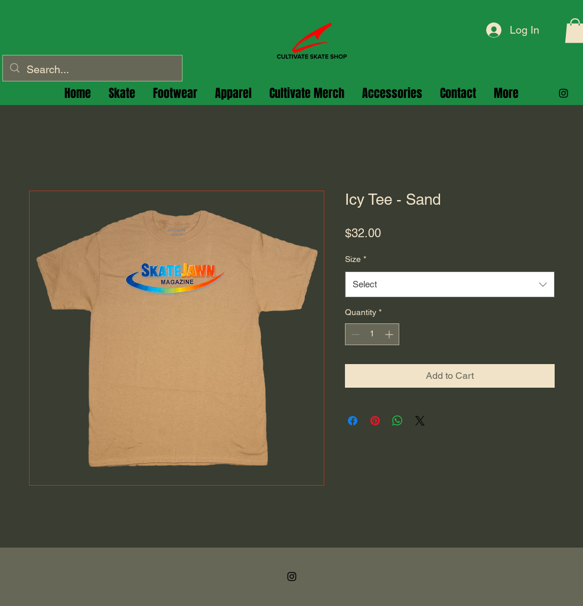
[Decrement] (354, 334)
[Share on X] (420, 421)
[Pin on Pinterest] (375, 421)
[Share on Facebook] (353, 421)
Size (355, 259)
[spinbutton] (372, 334)
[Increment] (390, 334)
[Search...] (92, 69)
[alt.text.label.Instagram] (563, 93)
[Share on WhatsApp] (397, 421)
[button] (175, 93)
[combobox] (450, 284)
